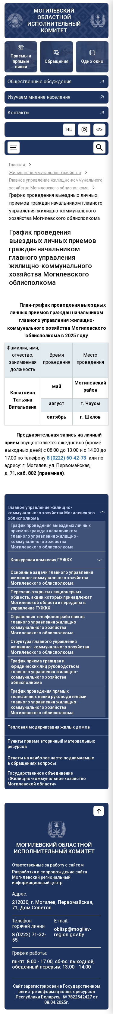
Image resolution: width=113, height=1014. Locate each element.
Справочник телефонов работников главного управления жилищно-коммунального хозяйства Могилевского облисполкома (48, 624)
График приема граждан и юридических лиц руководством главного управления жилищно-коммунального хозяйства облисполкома (45, 672)
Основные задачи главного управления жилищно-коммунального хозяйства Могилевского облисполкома (52, 578)
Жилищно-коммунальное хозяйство (45, 172)
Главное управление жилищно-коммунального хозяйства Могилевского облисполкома (51, 513)
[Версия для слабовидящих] (99, 130)
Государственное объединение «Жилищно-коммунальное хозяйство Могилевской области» (47, 778)
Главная (17, 164)
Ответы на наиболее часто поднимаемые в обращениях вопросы (51, 760)
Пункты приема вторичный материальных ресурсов (51, 744)
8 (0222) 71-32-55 (29, 937)
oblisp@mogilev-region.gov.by (73, 931)
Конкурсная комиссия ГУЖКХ (41, 559)
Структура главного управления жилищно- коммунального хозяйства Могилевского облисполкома (50, 647)
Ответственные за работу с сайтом (48, 865)
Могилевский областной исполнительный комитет (54, 20)
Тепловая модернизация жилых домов (49, 727)
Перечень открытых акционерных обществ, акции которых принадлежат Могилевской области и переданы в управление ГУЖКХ (51, 599)
